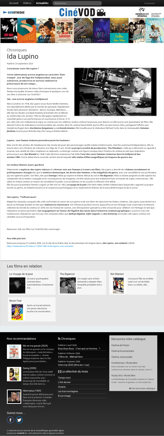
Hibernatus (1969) (32, 390)
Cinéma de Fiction (120, 345)
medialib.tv (22, 433)
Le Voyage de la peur (21, 274)
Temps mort (64, 377)
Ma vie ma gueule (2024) (35, 345)
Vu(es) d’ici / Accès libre (123, 375)
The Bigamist (67, 274)
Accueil (13, 3)
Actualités (42, 3)
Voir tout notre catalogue (142, 388)
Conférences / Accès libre (124, 363)
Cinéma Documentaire (122, 351)
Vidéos (27, 3)
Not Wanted (117, 274)
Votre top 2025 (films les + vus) (73, 365)
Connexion (149, 3)
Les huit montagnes (68, 391)
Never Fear (15, 300)
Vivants (62, 387)
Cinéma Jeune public (121, 357)
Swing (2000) (29, 368)
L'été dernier (64, 382)
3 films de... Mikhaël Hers (70, 357)
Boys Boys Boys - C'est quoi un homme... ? (79, 348)
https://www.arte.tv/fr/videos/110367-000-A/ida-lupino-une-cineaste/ (40, 246)
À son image (64, 396)
